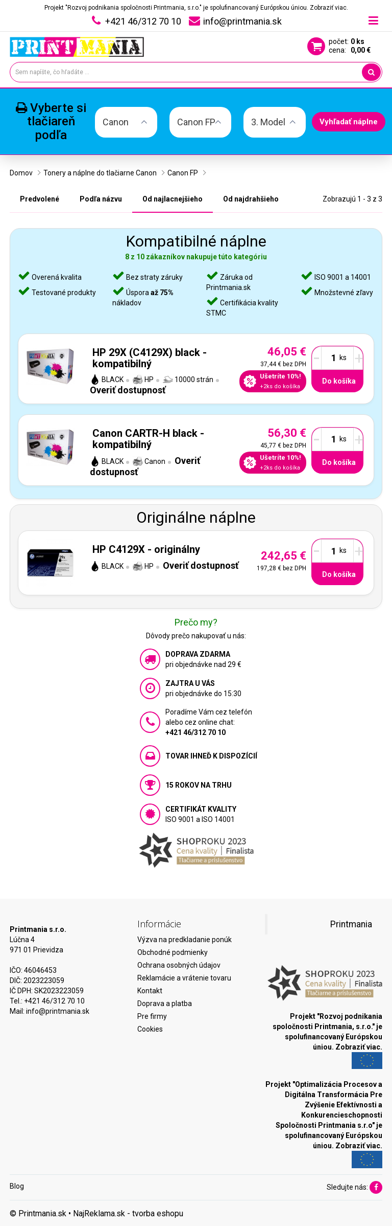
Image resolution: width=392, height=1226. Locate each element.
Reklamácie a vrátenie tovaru (184, 978)
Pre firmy (152, 1016)
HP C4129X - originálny (146, 549)
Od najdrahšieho (251, 199)
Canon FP (182, 173)
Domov (21, 173)
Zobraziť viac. (329, 7)
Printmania (351, 924)
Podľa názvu (101, 199)
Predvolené (39, 199)
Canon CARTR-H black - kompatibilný (148, 439)
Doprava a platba (164, 1003)
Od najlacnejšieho (172, 199)
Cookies (150, 1029)
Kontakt (149, 991)
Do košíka (339, 381)
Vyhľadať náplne (349, 121)
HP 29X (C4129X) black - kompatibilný (149, 358)
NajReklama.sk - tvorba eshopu (128, 1213)
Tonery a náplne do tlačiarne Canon (100, 173)
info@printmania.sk (57, 1011)
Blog (17, 1186)
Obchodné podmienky (172, 952)
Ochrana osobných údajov (178, 965)
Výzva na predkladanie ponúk (184, 939)
